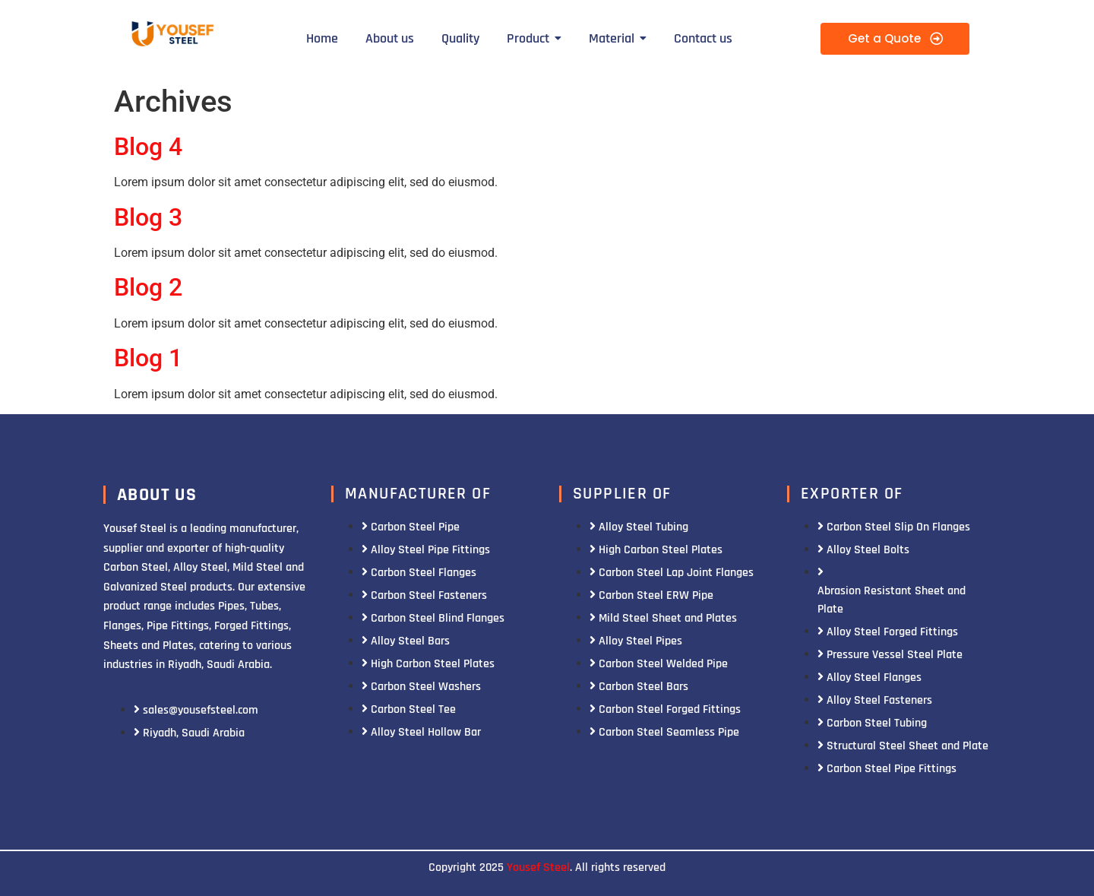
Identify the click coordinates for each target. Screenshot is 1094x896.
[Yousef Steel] (171, 36)
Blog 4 (148, 146)
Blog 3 (148, 217)
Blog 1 (148, 358)
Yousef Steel (538, 867)
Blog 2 (148, 287)
